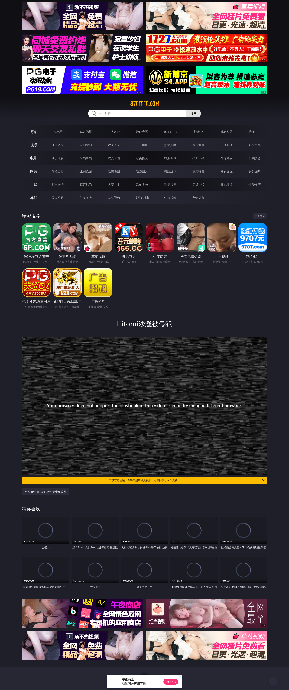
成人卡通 (114, 158)
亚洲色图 (86, 171)
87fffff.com (144, 104)
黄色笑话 (227, 184)
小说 (33, 184)
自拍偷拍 (86, 145)
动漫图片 (142, 171)
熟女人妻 (170, 145)
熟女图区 (227, 171)
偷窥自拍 (58, 171)
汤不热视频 (142, 198)
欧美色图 (114, 171)
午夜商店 (86, 198)
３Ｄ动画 (142, 145)
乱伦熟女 (227, 158)
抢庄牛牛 (255, 132)
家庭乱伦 (86, 184)
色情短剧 (198, 198)
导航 (33, 197)
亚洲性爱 (58, 158)
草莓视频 (114, 198)
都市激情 (58, 184)
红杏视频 (170, 198)
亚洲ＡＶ (58, 145)
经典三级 (198, 158)
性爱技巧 (255, 184)
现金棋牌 (227, 132)
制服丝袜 (170, 158)
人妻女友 (114, 184)
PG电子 (58, 132)
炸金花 (198, 132)
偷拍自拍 (86, 158)
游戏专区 (142, 132)
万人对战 (114, 132)
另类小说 (198, 184)
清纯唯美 (198, 171)
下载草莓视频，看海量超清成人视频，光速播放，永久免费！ (187, 480)
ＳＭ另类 (255, 145)
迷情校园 (170, 184)
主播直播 (227, 145)
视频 (33, 144)
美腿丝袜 (170, 171)
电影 (33, 158)
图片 (33, 171)
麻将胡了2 (170, 132)
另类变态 (255, 158)
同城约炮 (58, 198)
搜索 (193, 113)
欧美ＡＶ (114, 145)
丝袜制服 (198, 145)
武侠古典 (142, 184)
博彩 (33, 131)
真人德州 (86, 132)
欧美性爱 (142, 158)
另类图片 (255, 171)
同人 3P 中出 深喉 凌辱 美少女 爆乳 (45, 491)
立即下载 (171, 681)
